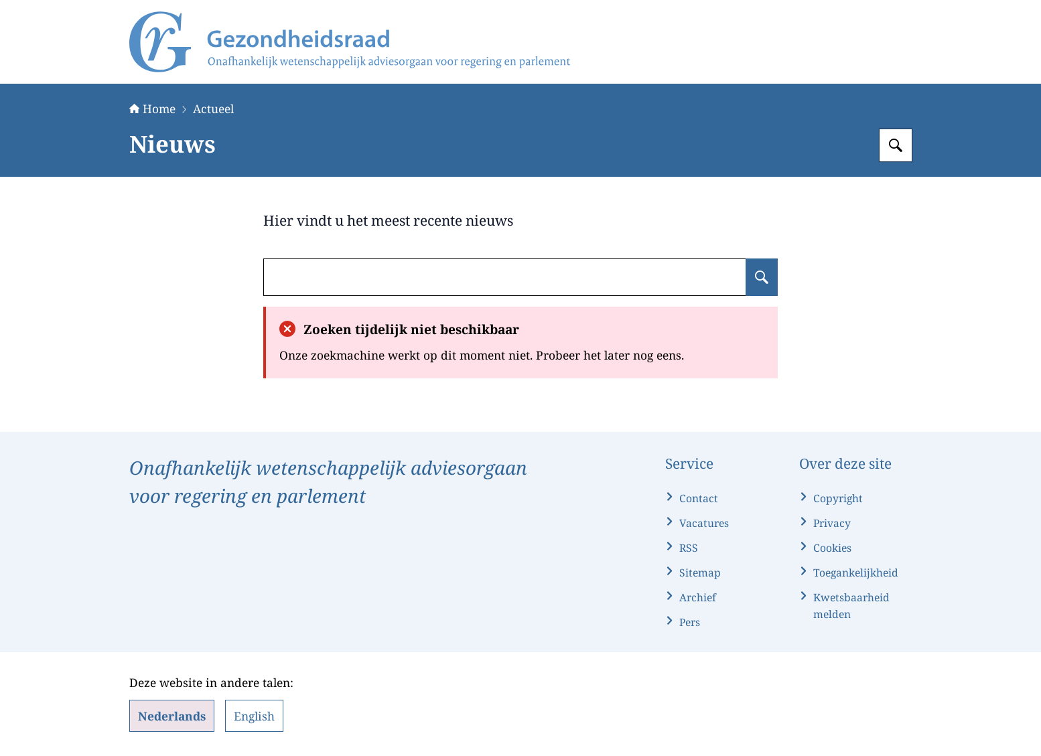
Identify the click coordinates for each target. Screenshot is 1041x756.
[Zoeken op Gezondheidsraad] (896, 145)
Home (152, 108)
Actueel (213, 108)
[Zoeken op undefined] (762, 277)
